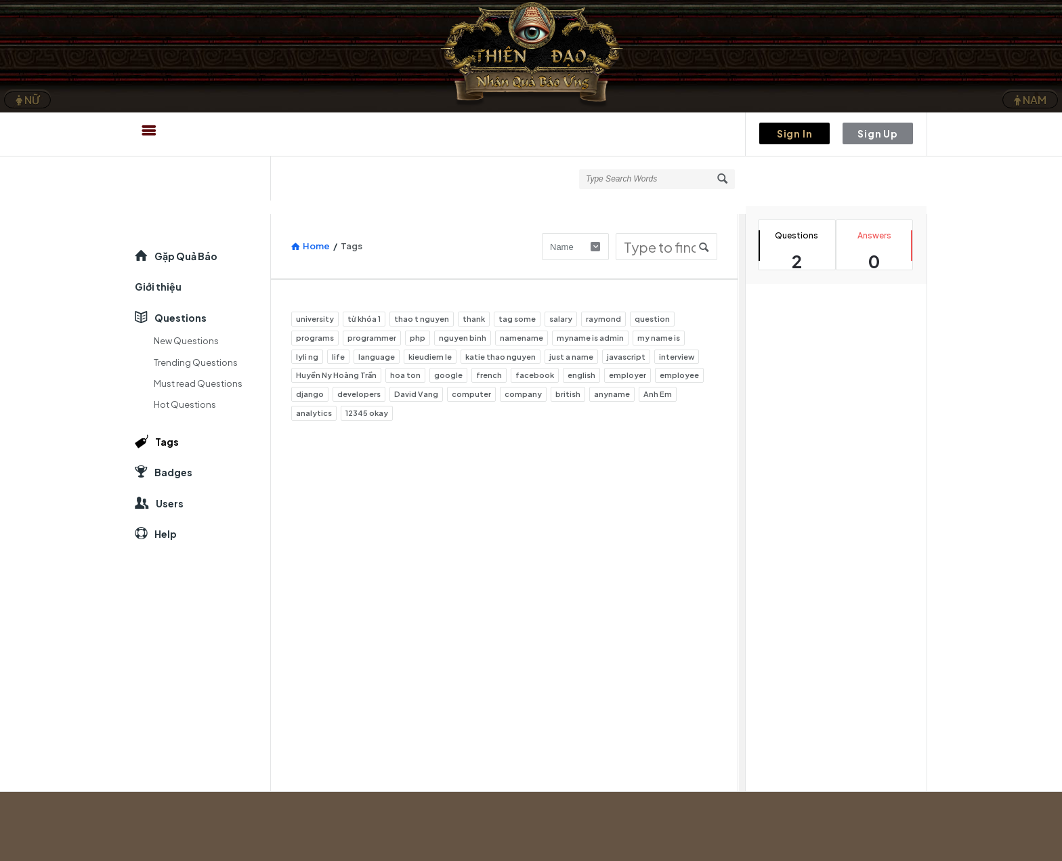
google (448, 375)
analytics (314, 412)
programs (315, 337)
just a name (571, 356)
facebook (534, 375)
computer (471, 394)
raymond (603, 318)
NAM (1030, 99)
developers (359, 394)
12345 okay (366, 412)
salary (560, 318)
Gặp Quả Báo (185, 256)
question (652, 318)
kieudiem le (430, 356)
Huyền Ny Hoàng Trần (336, 375)
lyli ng (307, 356)
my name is (658, 337)
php (417, 337)
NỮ (27, 99)
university (315, 318)
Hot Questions (185, 404)
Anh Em (657, 394)
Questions (180, 318)
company (523, 394)
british (567, 394)
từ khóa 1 (364, 318)
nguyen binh (462, 337)
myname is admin (590, 337)
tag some (517, 318)
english (581, 375)
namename (521, 337)
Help (165, 534)
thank (474, 318)
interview (676, 356)
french (489, 375)
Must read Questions (198, 383)
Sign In (795, 133)
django (310, 394)
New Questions (186, 340)
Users (170, 503)
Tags (167, 442)
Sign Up (877, 133)
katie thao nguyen (500, 356)
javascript (626, 356)
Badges (173, 472)
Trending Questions (196, 362)
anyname (612, 394)
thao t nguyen (421, 318)
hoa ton (405, 375)
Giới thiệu (158, 286)
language (376, 356)
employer (627, 375)
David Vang (416, 394)
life (338, 356)
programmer (371, 337)
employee (679, 375)
